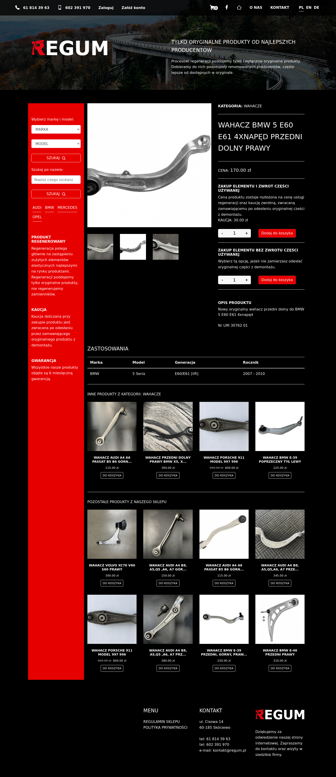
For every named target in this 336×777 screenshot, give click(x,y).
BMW (49, 207)
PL (301, 7)
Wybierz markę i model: (52, 119)
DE (316, 7)
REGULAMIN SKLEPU (161, 722)
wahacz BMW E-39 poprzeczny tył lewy (280, 459)
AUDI (37, 207)
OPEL (37, 217)
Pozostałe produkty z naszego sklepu (126, 502)
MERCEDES (67, 207)
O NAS (256, 7)
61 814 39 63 (32, 8)
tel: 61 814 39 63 (214, 739)
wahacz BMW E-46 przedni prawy (280, 652)
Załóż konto (133, 8)
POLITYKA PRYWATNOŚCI (165, 727)
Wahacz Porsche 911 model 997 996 (223, 459)
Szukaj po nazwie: (47, 169)
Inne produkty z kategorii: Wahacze (124, 394)
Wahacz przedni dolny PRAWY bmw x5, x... (168, 459)
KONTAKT (279, 7)
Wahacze (253, 106)
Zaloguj (105, 8)
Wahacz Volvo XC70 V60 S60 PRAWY (112, 567)
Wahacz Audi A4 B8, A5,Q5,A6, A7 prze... (280, 567)
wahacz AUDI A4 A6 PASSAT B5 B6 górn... (112, 459)
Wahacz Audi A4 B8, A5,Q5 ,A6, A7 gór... (168, 567)
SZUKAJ (56, 158)
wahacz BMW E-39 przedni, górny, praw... (224, 652)
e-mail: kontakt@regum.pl (222, 750)
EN (309, 7)
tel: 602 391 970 (214, 744)
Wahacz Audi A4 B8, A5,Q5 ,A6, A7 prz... (168, 652)
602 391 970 (73, 8)
